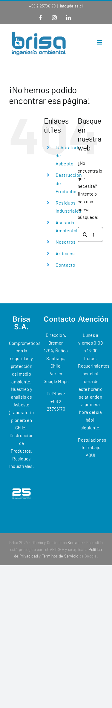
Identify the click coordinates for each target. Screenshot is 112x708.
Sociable (75, 542)
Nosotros (66, 242)
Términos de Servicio (60, 556)
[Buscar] (85, 234)
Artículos (65, 253)
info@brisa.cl (71, 6)
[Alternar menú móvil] (100, 42)
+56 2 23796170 (42, 6)
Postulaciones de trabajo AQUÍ (92, 447)
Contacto (66, 265)
